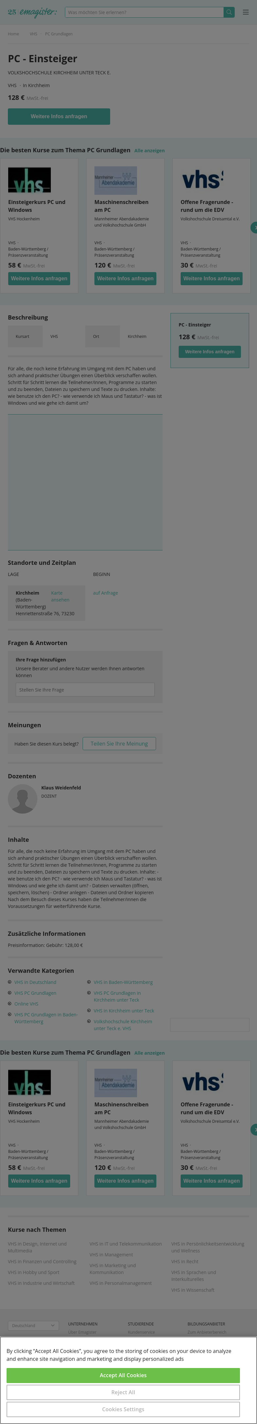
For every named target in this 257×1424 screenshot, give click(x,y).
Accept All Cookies (123, 1375)
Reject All (123, 1392)
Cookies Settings (123, 1409)
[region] (128, 1380)
